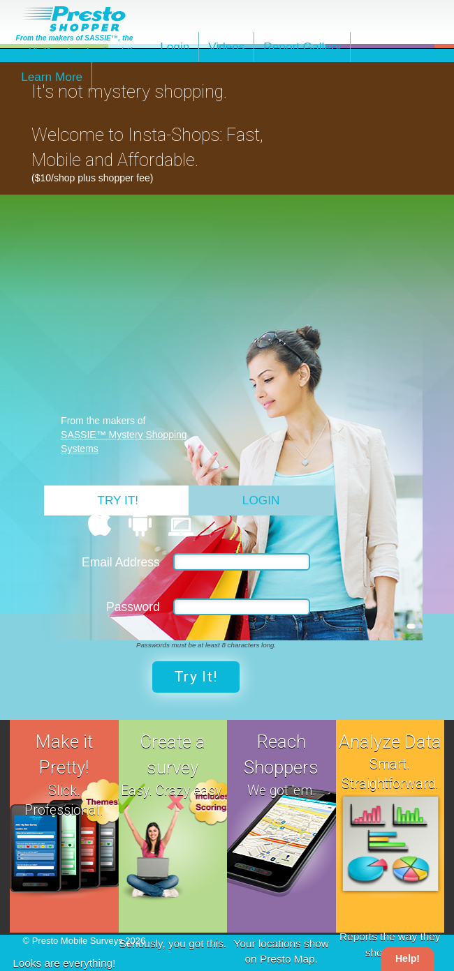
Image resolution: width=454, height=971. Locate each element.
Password (133, 607)
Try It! (117, 500)
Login (174, 47)
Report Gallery (302, 47)
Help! (407, 958)
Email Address (121, 562)
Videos (226, 47)
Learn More (51, 77)
